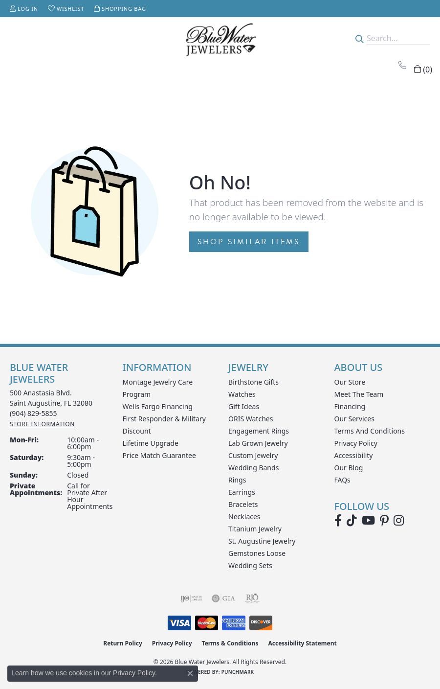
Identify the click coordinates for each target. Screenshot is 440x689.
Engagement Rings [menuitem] (258, 431)
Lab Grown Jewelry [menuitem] (258, 443)
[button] (24, 8)
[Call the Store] (33, 413)
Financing (350, 406)
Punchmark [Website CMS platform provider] (237, 671)
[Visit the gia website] (223, 598)
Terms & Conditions (230, 643)
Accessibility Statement (302, 643)
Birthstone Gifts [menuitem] (253, 382)
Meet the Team (359, 394)
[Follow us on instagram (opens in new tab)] (399, 521)
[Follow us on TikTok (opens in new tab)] (352, 521)
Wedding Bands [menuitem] (253, 467)
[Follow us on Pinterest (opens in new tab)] (384, 521)
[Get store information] (42, 424)
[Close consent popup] (190, 673)
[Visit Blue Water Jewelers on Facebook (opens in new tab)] (338, 521)
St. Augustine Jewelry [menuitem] (261, 541)
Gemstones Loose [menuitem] (257, 553)
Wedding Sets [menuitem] (250, 565)
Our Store (350, 382)
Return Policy (122, 643)
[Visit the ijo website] (191, 598)
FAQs (342, 479)
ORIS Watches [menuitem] (250, 418)
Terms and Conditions (369, 431)
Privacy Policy (355, 443)
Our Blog (348, 467)
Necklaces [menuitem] (244, 516)
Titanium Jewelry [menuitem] (255, 528)
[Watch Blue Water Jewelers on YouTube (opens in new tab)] (368, 521)
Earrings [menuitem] (241, 492)
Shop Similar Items (249, 242)
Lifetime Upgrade (150, 443)
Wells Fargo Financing (158, 406)
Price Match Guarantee (159, 455)
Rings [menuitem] (237, 479)
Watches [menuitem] (242, 394)
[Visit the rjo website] (252, 598)
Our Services (354, 418)
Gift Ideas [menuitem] (243, 406)
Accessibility (353, 455)
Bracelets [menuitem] (243, 504)
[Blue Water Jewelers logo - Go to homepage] (220, 38)
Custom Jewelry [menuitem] (253, 455)
